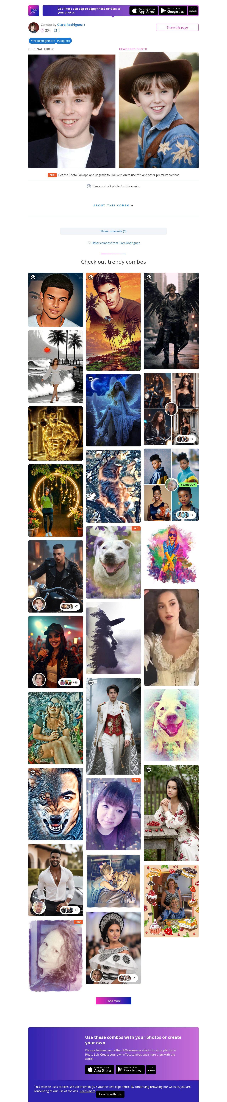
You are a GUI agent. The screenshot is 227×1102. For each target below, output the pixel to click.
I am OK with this (110, 1094)
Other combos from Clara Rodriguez (113, 243)
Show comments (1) (113, 231)
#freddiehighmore (43, 41)
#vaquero (63, 41)
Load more (113, 1001)
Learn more (87, 1091)
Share (177, 27)
